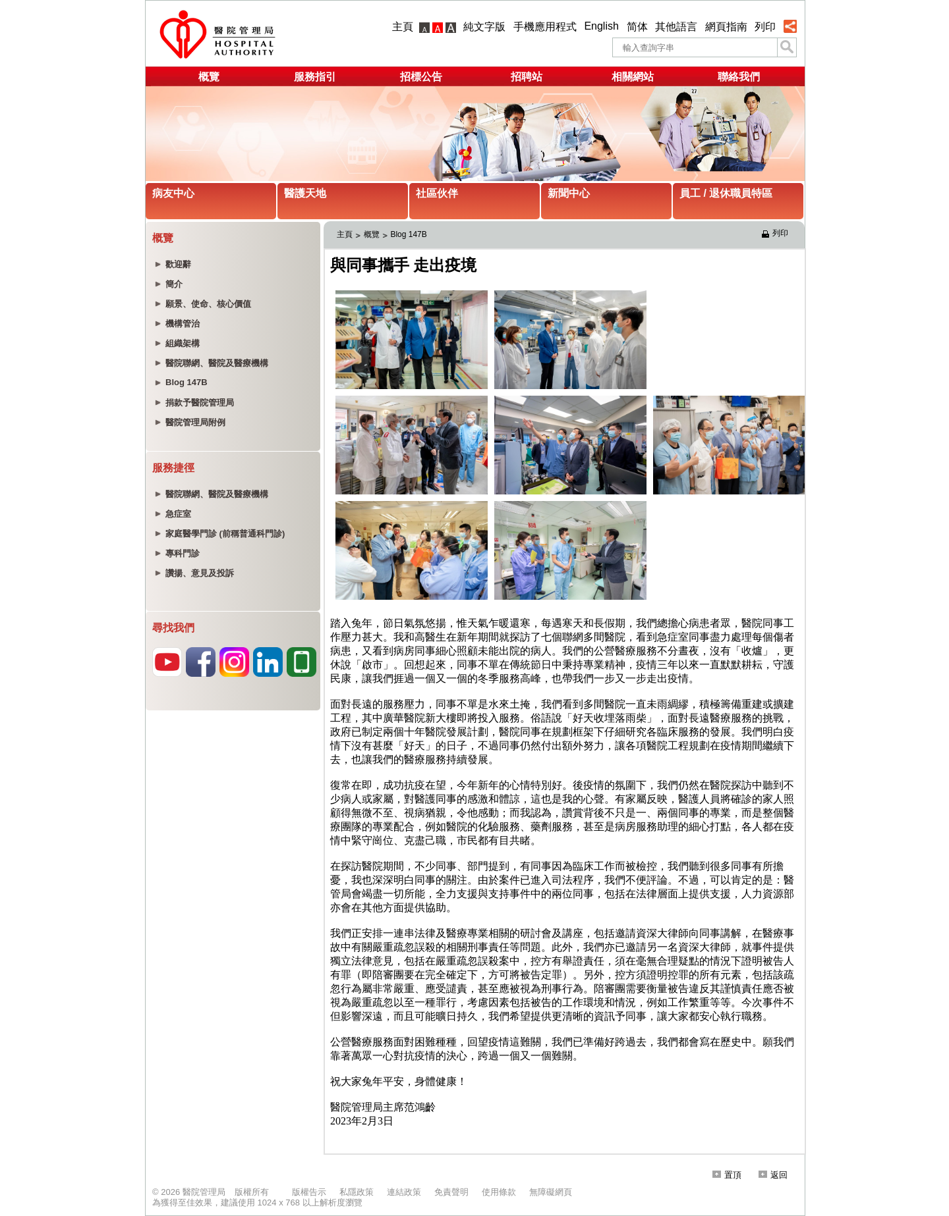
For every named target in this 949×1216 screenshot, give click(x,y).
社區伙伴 (437, 193)
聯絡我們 (739, 76)
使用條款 (499, 1192)
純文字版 (484, 26)
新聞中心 (569, 193)
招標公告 (421, 76)
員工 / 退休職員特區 (725, 193)
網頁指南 (726, 26)
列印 (765, 26)
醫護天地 (305, 193)
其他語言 (676, 26)
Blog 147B (408, 234)
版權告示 (309, 1192)
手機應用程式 (545, 26)
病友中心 (173, 193)
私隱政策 (356, 1192)
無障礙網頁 (550, 1192)
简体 (637, 26)
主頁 (402, 26)
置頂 (726, 1175)
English (601, 26)
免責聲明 (451, 1192)
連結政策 (404, 1192)
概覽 (208, 76)
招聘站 (526, 76)
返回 (773, 1175)
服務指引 (315, 76)
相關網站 (633, 76)
